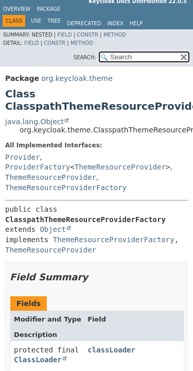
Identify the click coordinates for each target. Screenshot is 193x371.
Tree (54, 21)
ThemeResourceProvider (120, 167)
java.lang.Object (34, 121)
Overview (16, 9)
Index (116, 23)
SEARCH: (85, 57)
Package (48, 9)
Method (114, 35)
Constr (87, 35)
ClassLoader (38, 360)
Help (136, 23)
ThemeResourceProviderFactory (66, 187)
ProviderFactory (37, 167)
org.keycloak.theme (76, 78)
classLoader (111, 350)
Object (53, 229)
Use (36, 21)
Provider (22, 157)
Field (64, 35)
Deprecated (84, 23)
